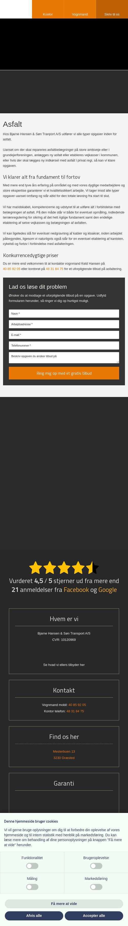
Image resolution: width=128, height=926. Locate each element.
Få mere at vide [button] (64, 904)
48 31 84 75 (54, 269)
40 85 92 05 (12, 269)
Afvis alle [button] (34, 916)
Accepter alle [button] (94, 916)
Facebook (76, 589)
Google (108, 589)
